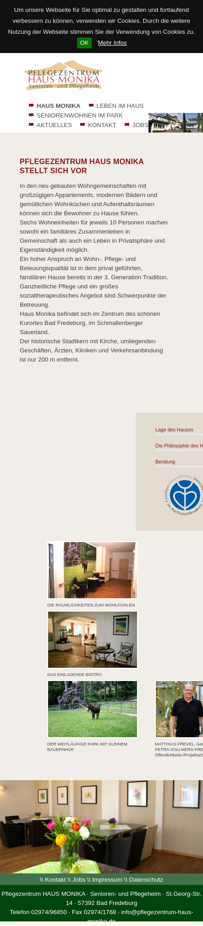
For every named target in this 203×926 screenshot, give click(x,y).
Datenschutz (146, 879)
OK (84, 42)
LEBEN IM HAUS (120, 105)
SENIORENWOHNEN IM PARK (80, 115)
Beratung (165, 461)
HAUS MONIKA (59, 105)
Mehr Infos (112, 42)
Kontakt (55, 879)
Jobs (78, 879)
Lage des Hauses (174, 429)
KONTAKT (102, 125)
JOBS (140, 125)
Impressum (107, 879)
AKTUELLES (54, 125)
